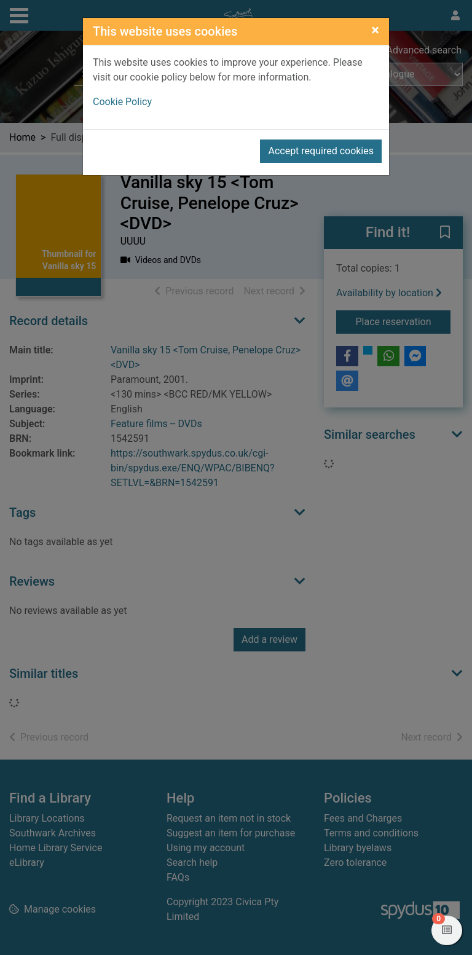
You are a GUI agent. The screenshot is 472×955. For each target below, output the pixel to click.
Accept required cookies (321, 151)
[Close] (375, 30)
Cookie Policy (122, 102)
